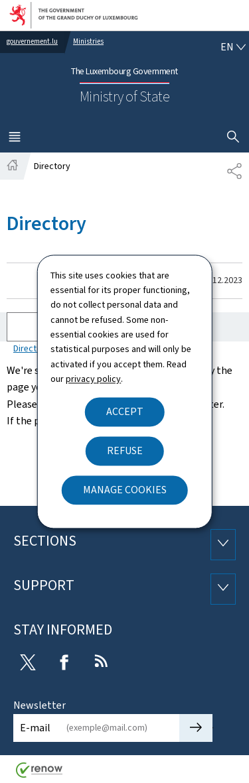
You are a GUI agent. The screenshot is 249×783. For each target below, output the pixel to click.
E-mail (35, 728)
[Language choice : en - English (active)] (233, 47)
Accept (124, 411)
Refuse (125, 450)
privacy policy (93, 379)
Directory (31, 348)
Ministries (88, 41)
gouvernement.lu (32, 41)
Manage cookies (125, 490)
